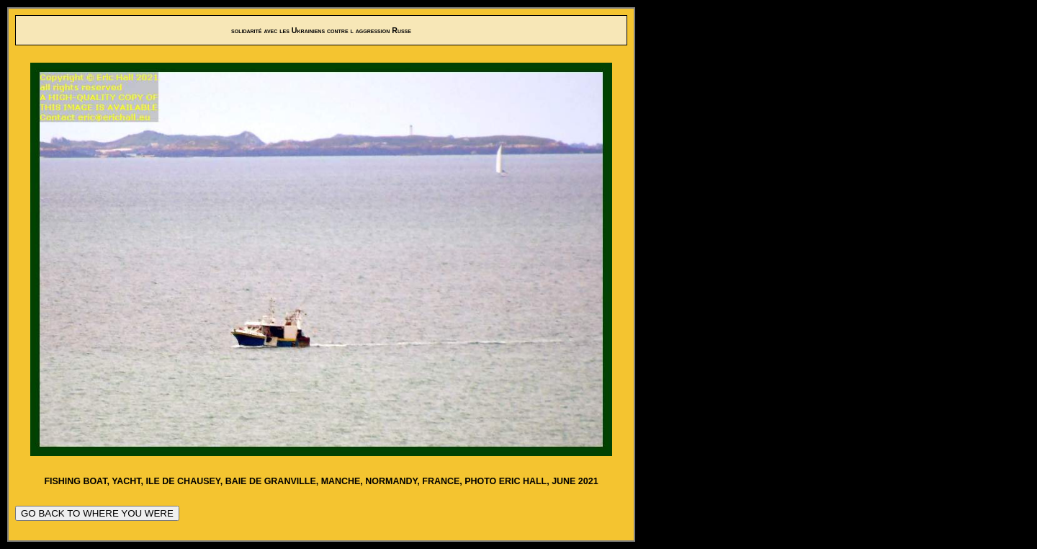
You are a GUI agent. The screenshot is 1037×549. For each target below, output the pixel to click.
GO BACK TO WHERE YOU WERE (97, 513)
